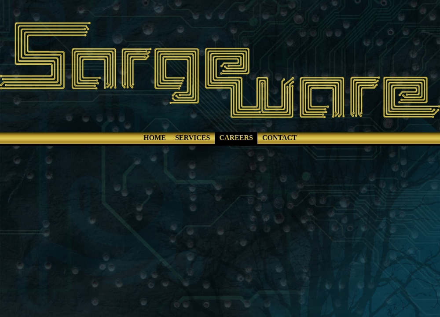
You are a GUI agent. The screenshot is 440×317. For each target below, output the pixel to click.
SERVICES (192, 137)
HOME (154, 137)
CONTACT (279, 137)
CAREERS (236, 137)
